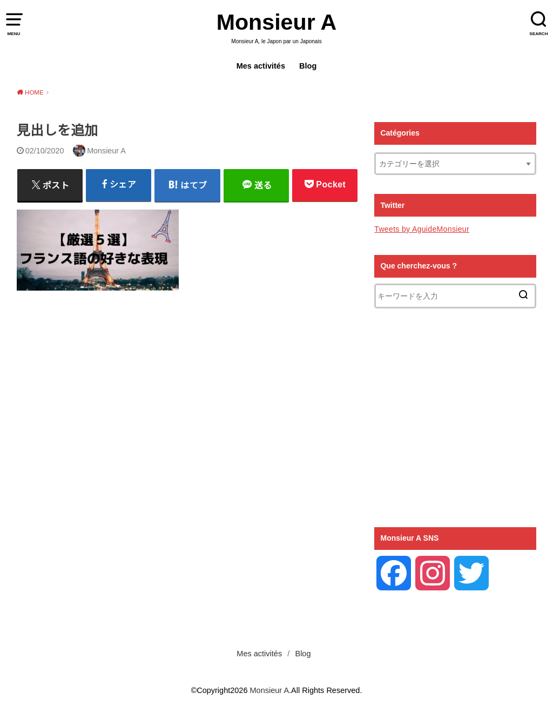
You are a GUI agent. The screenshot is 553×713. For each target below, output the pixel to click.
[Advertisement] (188, 449)
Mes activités (261, 66)
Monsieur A (277, 22)
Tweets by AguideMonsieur (421, 229)
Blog (307, 66)
